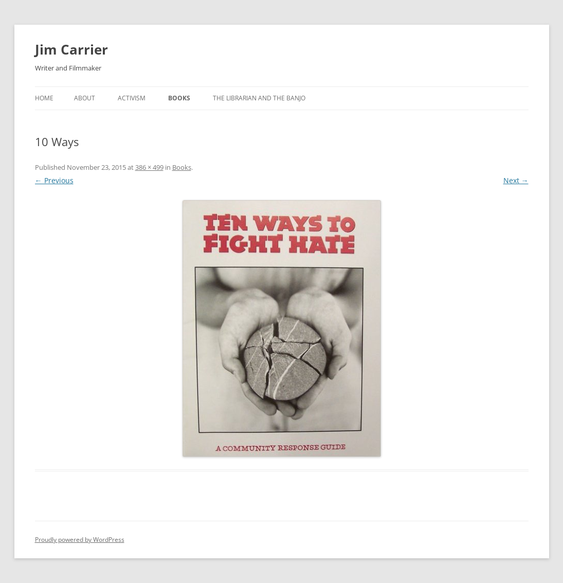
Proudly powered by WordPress (79, 539)
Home (44, 98)
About (84, 98)
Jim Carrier (71, 49)
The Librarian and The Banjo (259, 98)
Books (179, 98)
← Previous (54, 180)
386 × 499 (149, 167)
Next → (516, 180)
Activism (132, 98)
